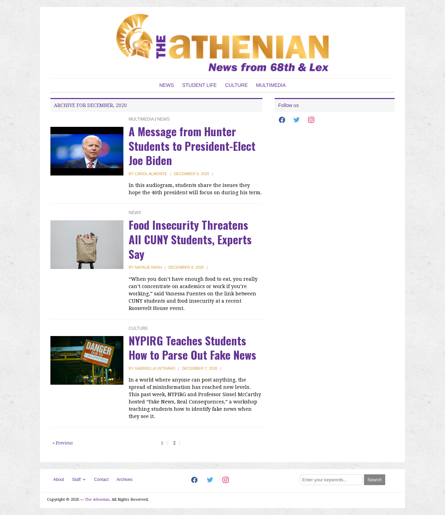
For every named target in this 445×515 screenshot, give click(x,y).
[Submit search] (374, 479)
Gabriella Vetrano (155, 368)
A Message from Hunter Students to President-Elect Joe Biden (192, 145)
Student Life (199, 85)
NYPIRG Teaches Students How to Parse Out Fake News (192, 347)
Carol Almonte (151, 174)
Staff (76, 479)
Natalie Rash (148, 267)
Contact (101, 479)
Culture (236, 85)
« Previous (62, 443)
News (166, 85)
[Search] (331, 479)
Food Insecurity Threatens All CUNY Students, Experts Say (190, 239)
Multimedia (271, 85)
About (58, 479)
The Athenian (97, 499)
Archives (124, 479)
